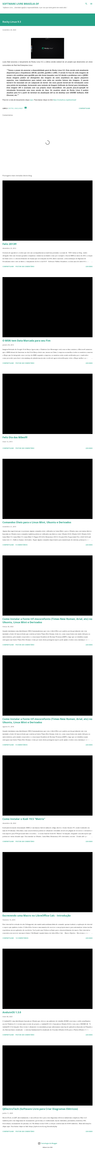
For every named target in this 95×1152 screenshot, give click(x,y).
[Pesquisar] (86, 3)
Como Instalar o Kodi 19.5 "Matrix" (23, 819)
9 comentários (21, 545)
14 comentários (22, 938)
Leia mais (89, 266)
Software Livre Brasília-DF (20, 3)
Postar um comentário (25, 266)
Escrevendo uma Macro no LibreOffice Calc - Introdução (36, 915)
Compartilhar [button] (84, 108)
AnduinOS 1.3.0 (11, 1012)
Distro (11, 108)
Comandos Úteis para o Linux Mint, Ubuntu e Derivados (36, 522)
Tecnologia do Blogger (47, 1143)
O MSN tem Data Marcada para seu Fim (26, 340)
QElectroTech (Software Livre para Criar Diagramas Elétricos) (40, 1109)
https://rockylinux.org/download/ (64, 100)
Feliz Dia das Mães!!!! (14, 437)
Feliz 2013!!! (9, 244)
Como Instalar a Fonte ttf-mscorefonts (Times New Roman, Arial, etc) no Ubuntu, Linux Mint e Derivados (47, 620)
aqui (31, 100)
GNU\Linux (18, 108)
